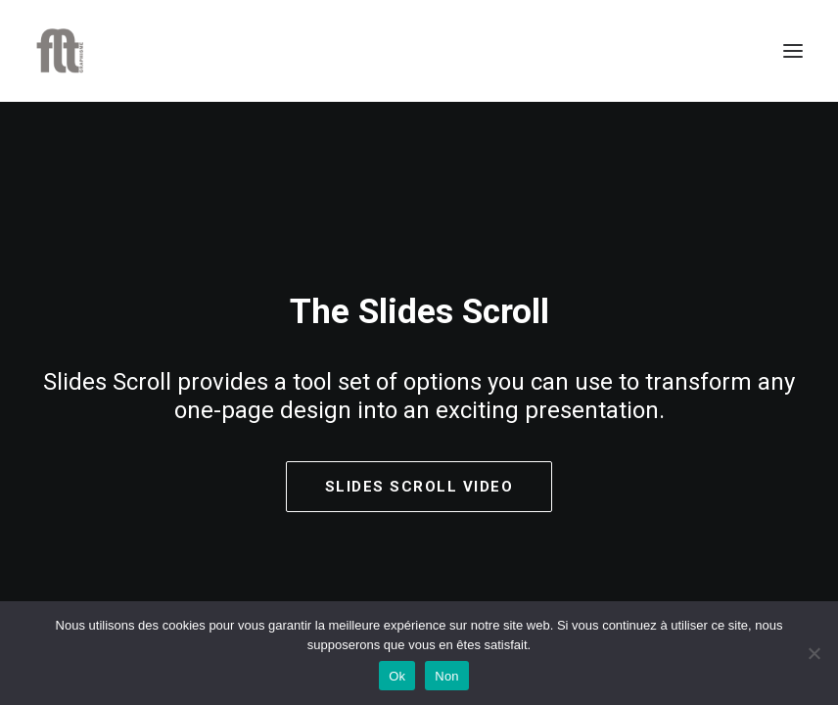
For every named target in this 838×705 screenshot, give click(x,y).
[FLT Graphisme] (59, 50)
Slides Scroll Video (419, 487)
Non (447, 676)
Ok (397, 676)
